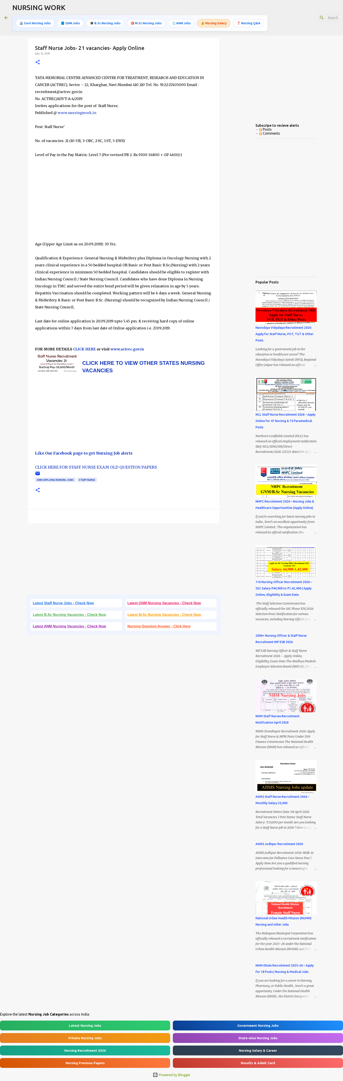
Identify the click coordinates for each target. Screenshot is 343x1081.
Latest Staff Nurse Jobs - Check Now (63, 603)
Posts (265, 129)
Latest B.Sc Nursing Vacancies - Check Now (69, 615)
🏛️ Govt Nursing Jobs (35, 23)
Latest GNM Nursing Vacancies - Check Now (164, 603)
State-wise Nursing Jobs (258, 1038)
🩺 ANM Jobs (181, 23)
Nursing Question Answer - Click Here (159, 626)
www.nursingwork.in (77, 113)
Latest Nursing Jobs (85, 1025)
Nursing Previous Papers (85, 1063)
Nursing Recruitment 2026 (85, 1050)
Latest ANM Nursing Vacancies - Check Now (69, 626)
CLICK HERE (84, 349)
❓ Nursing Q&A (248, 23)
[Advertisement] (123, 203)
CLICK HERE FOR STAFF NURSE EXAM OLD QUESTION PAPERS (96, 467)
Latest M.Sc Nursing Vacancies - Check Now (164, 615)
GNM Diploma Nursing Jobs (55, 479)
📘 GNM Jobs (70, 23)
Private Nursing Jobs (85, 1038)
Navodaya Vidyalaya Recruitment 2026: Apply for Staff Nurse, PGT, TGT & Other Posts (284, 334)
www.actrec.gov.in (127, 349)
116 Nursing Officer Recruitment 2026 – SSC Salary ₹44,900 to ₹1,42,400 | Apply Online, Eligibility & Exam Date (284, 588)
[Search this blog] (317, 17)
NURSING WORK (38, 7)
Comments (269, 133)
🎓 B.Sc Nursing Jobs (105, 23)
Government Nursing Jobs (258, 1025)
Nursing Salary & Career (258, 1050)
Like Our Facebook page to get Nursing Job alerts (84, 453)
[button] (37, 62)
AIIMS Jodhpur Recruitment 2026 (279, 844)
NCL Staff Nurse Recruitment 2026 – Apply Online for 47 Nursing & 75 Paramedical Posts (285, 421)
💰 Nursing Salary (214, 23)
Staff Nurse (87, 479)
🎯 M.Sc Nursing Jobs (146, 23)
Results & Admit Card (258, 1063)
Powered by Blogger (171, 1075)
